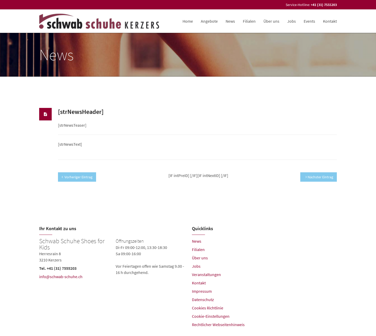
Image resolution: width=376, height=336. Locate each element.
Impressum (202, 291)
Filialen (249, 21)
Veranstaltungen (206, 274)
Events (309, 21)
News (230, 21)
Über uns (271, 21)
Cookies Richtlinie (207, 307)
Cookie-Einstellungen (211, 316)
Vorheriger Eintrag (77, 177)
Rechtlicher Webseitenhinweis (218, 324)
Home (188, 21)
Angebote (209, 21)
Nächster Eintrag (319, 177)
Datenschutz (203, 299)
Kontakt (330, 21)
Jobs (291, 21)
